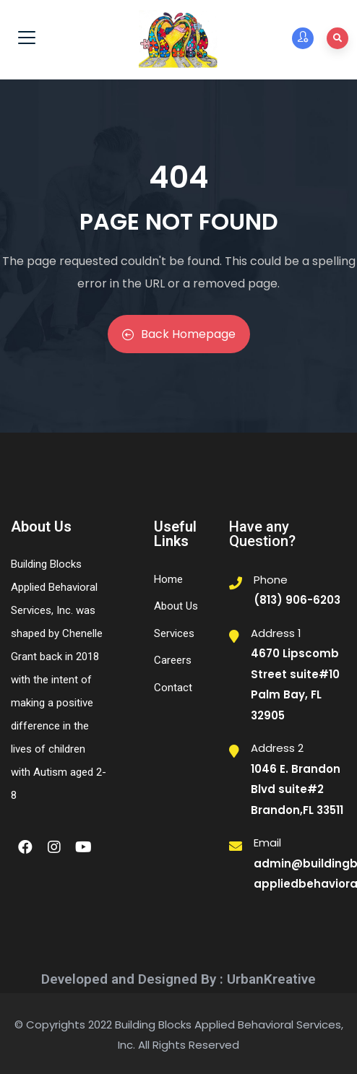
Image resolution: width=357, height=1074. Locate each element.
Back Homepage (179, 334)
